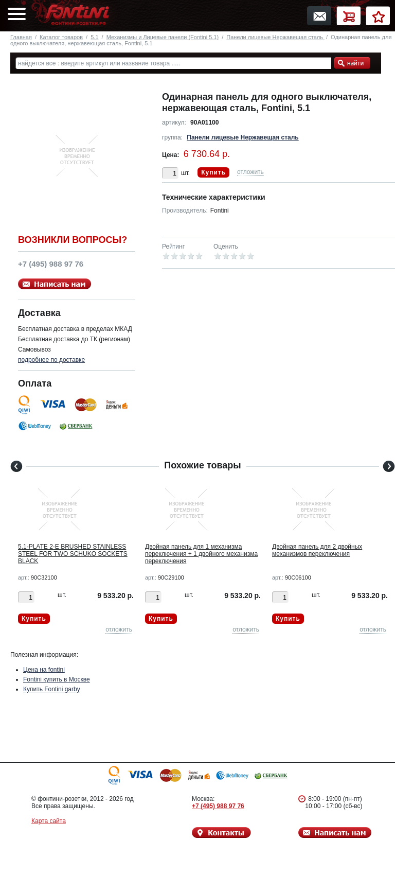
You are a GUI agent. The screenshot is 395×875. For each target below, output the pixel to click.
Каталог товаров (61, 37)
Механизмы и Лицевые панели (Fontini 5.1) (162, 37)
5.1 (94, 37)
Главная (21, 37)
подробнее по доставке (51, 359)
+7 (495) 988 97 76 (218, 806)
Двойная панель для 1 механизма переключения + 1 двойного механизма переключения (201, 554)
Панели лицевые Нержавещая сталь (275, 37)
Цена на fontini (44, 669)
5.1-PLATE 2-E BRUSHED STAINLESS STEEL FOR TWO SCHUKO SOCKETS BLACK (73, 554)
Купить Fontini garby (51, 689)
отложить (250, 172)
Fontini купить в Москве (56, 679)
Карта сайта (48, 821)
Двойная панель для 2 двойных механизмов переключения (317, 550)
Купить (213, 172)
